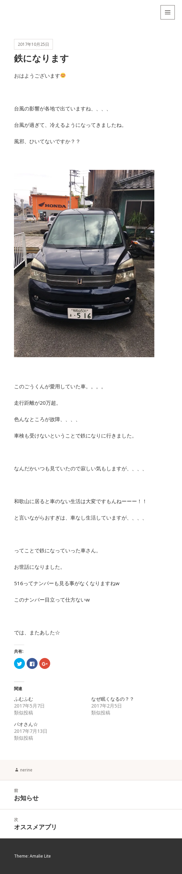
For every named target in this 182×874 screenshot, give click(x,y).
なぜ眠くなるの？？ (112, 699)
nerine (26, 770)
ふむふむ (23, 699)
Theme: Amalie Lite (32, 856)
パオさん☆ (26, 724)
